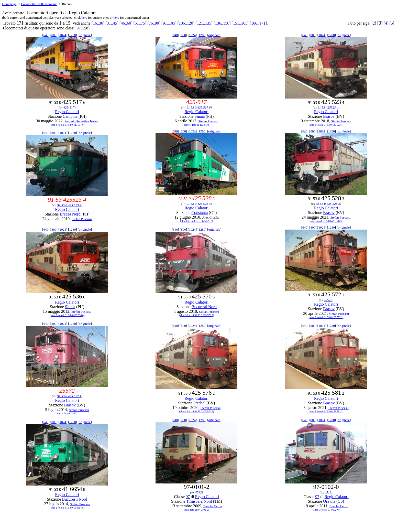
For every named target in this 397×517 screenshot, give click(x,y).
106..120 (186, 23)
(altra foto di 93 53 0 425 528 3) (196, 221)
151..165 (240, 23)
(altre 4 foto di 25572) (67, 413)
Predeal (199, 403)
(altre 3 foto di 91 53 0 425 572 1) (326, 317)
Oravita (329, 501)
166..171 (258, 23)
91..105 (169, 23)
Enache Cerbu (212, 506)
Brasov (329, 116)
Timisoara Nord (199, 501)
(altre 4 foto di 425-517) (196, 124)
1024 (62, 35)
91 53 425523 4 (327, 107)
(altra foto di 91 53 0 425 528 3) (326, 221)
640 (46, 35)
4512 (198, 492)
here (84, 17)
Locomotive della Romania (39, 4)
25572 (328, 300)
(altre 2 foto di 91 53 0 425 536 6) (67, 315)
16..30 (98, 23)
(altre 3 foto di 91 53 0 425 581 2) (326, 411)
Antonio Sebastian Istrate (81, 121)
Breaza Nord (70, 214)
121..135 (204, 23)
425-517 (68, 107)
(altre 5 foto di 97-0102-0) (326, 509)
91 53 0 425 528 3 (198, 204)
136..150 (222, 23)
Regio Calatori (67, 112)
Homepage (9, 4)
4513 (328, 492)
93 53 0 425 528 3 (328, 204)
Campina (70, 116)
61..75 (140, 23)
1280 (72, 35)
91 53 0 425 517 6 (198, 107)
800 (54, 35)
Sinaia (199, 116)
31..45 (112, 23)
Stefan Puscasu (208, 121)
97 (78, 28)
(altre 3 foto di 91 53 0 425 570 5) (196, 315)
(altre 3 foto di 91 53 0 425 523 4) (326, 124)
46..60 (126, 23)
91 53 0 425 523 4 (69, 205)
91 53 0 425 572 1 (69, 396)
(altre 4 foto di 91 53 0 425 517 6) (67, 124)
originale (85, 35)
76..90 (154, 23)
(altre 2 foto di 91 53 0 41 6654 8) (67, 507)
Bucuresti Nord (204, 307)
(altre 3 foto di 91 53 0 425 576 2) (196, 411)
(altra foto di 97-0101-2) (196, 509)
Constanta (199, 212)
